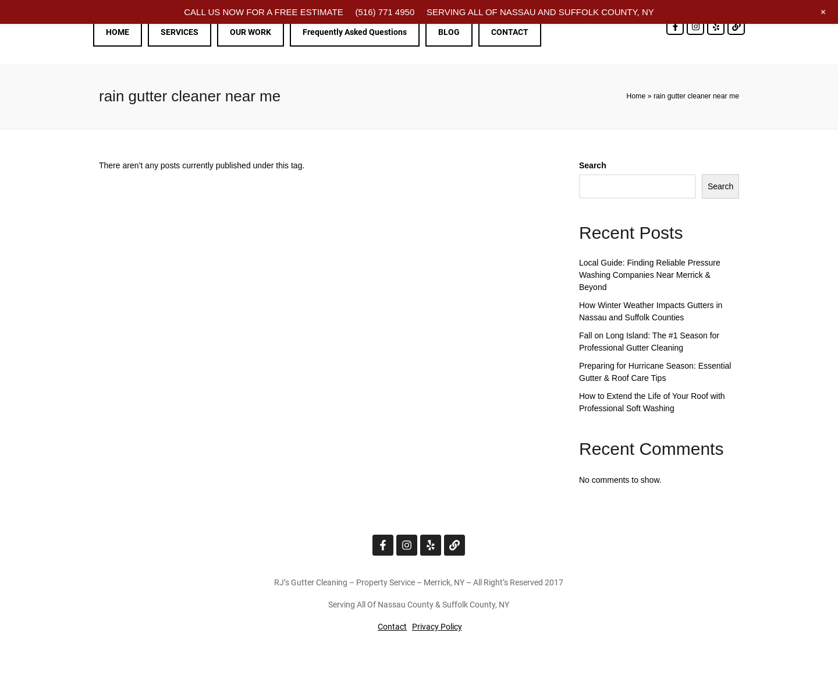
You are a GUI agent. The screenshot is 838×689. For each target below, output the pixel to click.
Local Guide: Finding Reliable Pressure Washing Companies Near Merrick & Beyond (649, 275)
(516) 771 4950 (384, 12)
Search (592, 165)
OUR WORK (250, 32)
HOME (117, 32)
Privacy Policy (437, 626)
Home (636, 96)
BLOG (449, 32)
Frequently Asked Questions (355, 32)
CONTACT (509, 32)
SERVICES (179, 32)
